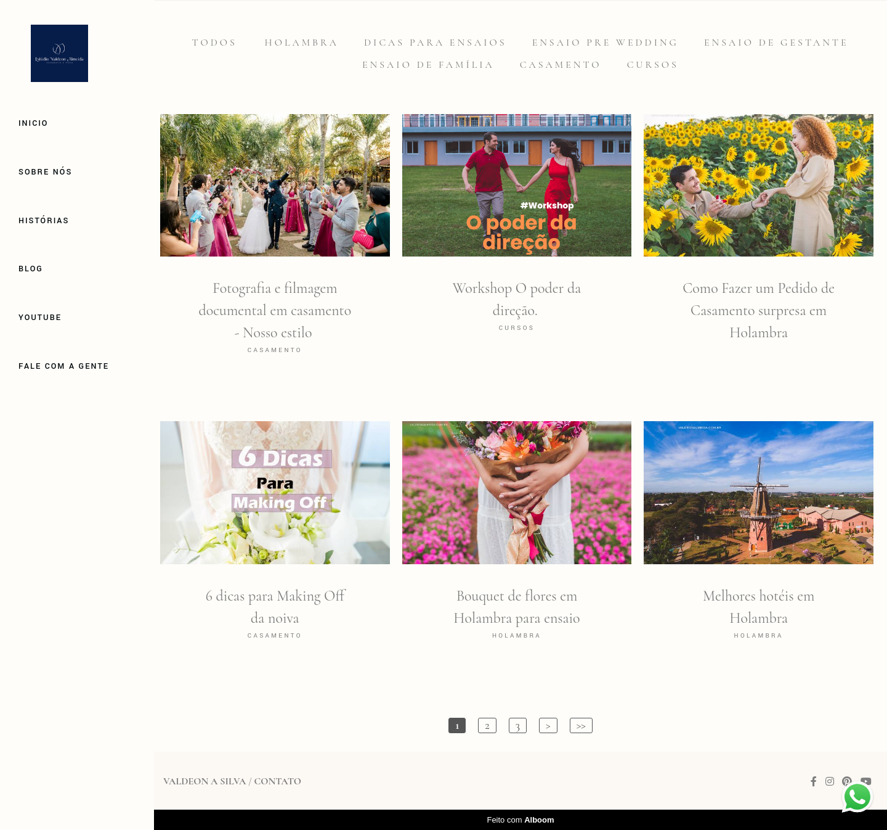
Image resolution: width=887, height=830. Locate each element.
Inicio (33, 123)
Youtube (40, 317)
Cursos (653, 65)
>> (581, 725)
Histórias (43, 220)
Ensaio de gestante (776, 42)
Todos (214, 42)
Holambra (302, 42)
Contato (277, 781)
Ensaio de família (428, 65)
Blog (30, 268)
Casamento (561, 65)
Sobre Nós (45, 172)
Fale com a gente (63, 366)
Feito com (520, 819)
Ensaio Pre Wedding (605, 42)
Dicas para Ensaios (435, 42)
